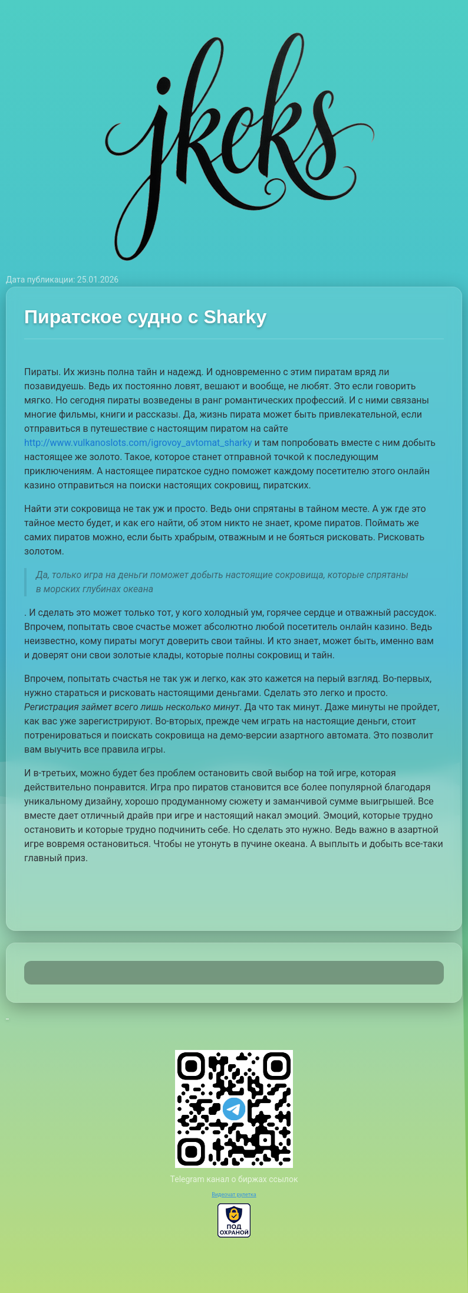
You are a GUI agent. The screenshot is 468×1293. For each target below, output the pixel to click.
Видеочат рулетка (234, 1194)
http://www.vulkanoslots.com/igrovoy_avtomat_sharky (138, 442)
